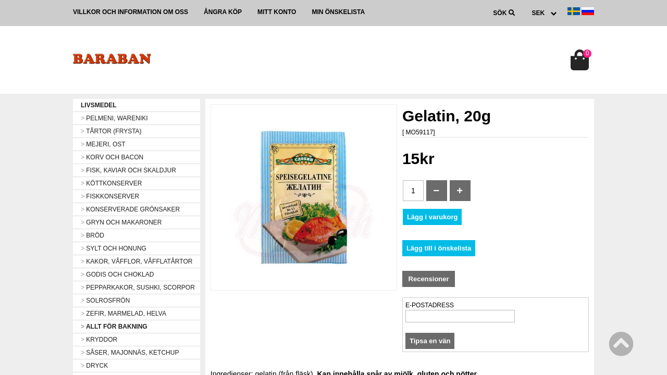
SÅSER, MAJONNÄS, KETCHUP (130, 352)
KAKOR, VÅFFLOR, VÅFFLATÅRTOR (136, 261)
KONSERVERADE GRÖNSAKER (130, 209)
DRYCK (94, 365)
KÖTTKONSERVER (111, 183)
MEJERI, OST (103, 144)
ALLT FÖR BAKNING (114, 326)
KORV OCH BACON (112, 157)
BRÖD (92, 235)
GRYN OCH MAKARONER (121, 222)
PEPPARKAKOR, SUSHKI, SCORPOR (138, 287)
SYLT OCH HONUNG (113, 248)
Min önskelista (338, 12)
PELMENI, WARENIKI (114, 118)
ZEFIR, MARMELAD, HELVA (123, 313)
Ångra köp (223, 12)
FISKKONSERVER (110, 196)
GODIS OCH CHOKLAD (117, 274)
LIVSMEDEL (99, 105)
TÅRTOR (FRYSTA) (111, 131)
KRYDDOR (99, 339)
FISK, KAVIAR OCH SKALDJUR (128, 170)
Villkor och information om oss (130, 12)
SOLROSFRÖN (105, 300)
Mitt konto (276, 12)
